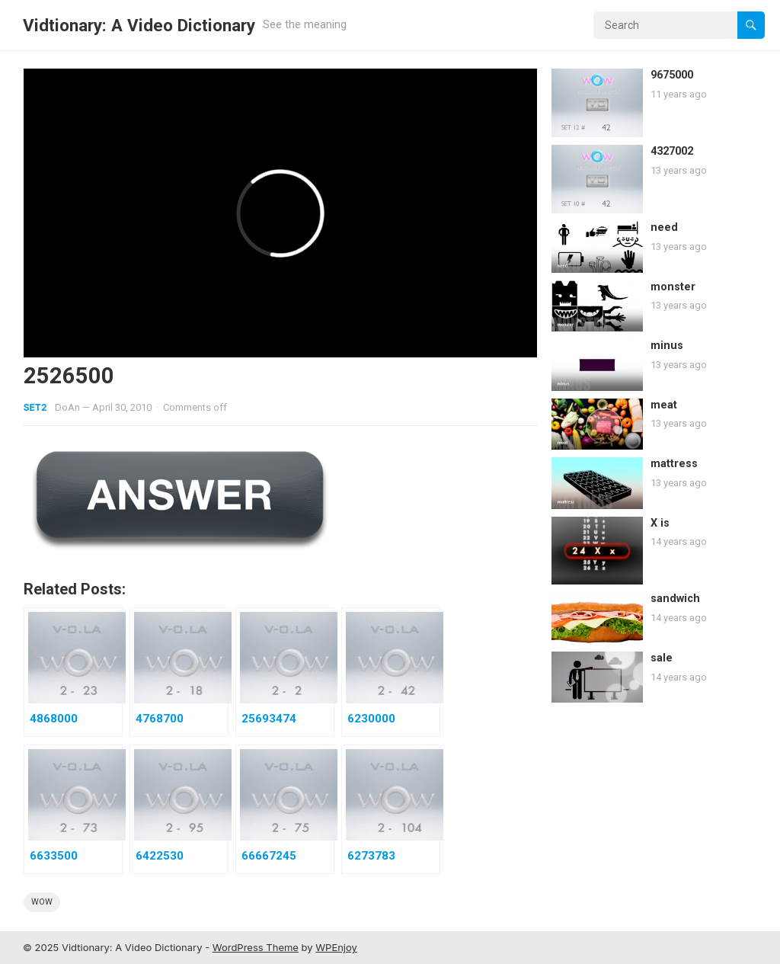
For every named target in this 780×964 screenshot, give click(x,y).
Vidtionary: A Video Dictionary (139, 25)
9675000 (672, 75)
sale (662, 658)
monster (673, 286)
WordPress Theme (256, 947)
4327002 (672, 151)
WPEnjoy (336, 947)
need (664, 227)
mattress (674, 463)
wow (42, 902)
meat (664, 405)
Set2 (35, 407)
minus (667, 345)
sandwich (675, 598)
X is (660, 523)
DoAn (67, 407)
